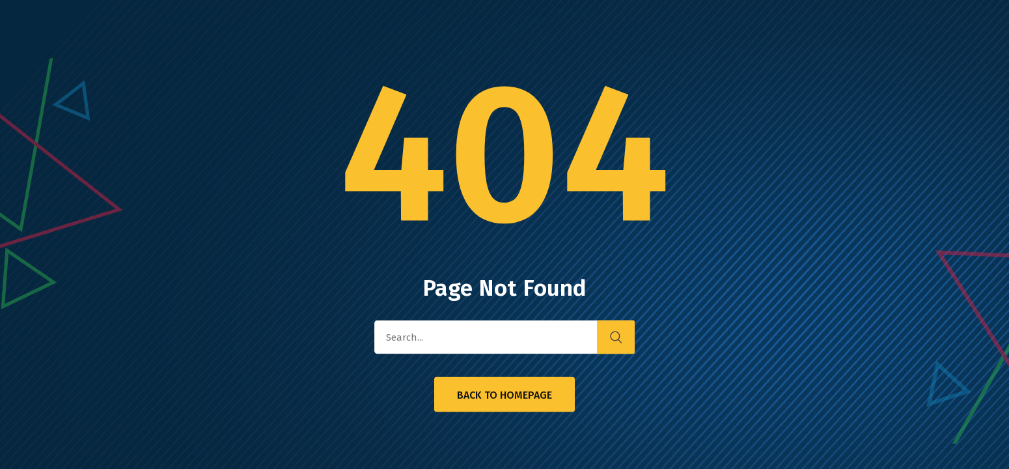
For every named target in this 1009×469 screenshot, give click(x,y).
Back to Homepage (504, 395)
